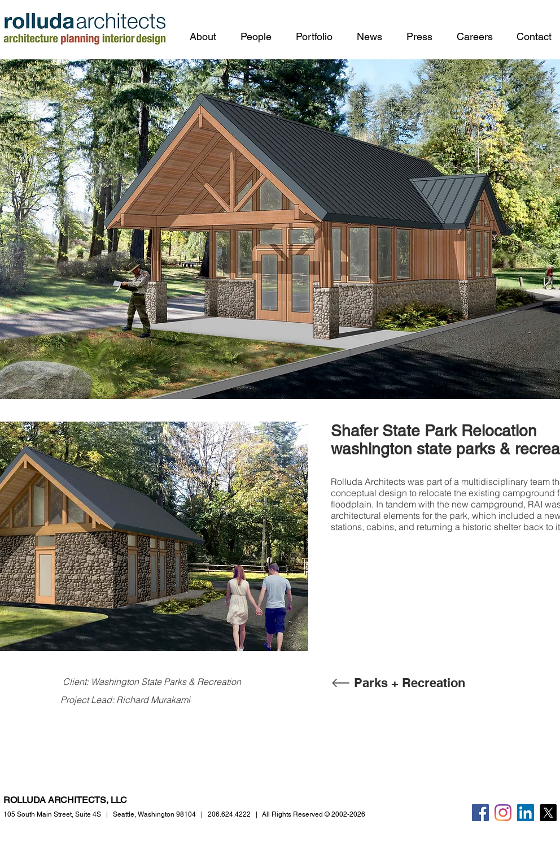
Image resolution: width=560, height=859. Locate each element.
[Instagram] (503, 812)
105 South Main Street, (52, 814)
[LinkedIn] (525, 812)
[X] (548, 812)
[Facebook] (480, 812)
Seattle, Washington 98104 (154, 814)
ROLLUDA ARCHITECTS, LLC (65, 800)
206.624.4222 (229, 814)
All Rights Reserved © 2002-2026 (313, 814)
